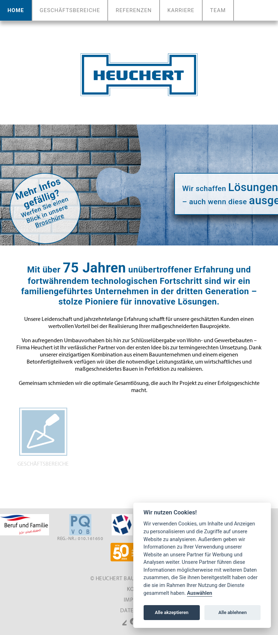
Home (17, 10)
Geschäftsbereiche (70, 10)
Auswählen (199, 593)
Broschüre (49, 220)
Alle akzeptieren (171, 612)
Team (218, 10)
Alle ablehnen (232, 612)
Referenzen (133, 10)
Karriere (180, 10)
